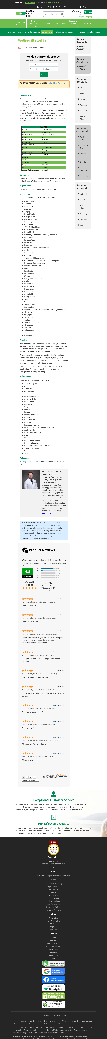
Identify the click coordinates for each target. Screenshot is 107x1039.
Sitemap (53, 892)
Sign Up (44, 74)
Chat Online (30, 2)
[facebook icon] (90, 7)
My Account (43, 7)
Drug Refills (53, 926)
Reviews (53, 952)
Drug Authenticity (53, 904)
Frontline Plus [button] (82, 206)
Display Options (50, 777)
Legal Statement (53, 886)
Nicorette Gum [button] (83, 146)
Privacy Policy (53, 889)
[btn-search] (62, 14)
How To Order (53, 949)
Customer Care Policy (53, 883)
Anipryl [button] (82, 225)
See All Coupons (93, 32)
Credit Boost (54, 929)
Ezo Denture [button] (82, 168)
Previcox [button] (82, 219)
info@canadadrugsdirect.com (53, 863)
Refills (56, 7)
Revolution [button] (83, 199)
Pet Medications (53, 924)
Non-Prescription (53, 921)
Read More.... (47, 513)
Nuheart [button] (82, 214)
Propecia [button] (82, 105)
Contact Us (70, 7)
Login (81, 16)
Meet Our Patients (53, 943)
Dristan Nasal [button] (82, 138)
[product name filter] (54, 14)
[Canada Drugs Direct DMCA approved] (53, 996)
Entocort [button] (82, 111)
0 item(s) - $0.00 (77, 12)
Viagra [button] (81, 93)
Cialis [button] (81, 87)
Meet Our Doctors (53, 946)
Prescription (53, 918)
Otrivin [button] (82, 162)
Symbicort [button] (83, 99)
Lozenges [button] (83, 176)
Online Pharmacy (53, 898)
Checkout (88, 12)
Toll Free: (49, 2)
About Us (53, 940)
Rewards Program (53, 910)
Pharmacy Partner (53, 907)
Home (53, 937)
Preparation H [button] (84, 154)
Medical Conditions (53, 901)
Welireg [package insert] (29, 461)
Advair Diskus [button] (81, 117)
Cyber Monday (53, 895)
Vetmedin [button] (83, 194)
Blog (82, 7)
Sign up (89, 16)
